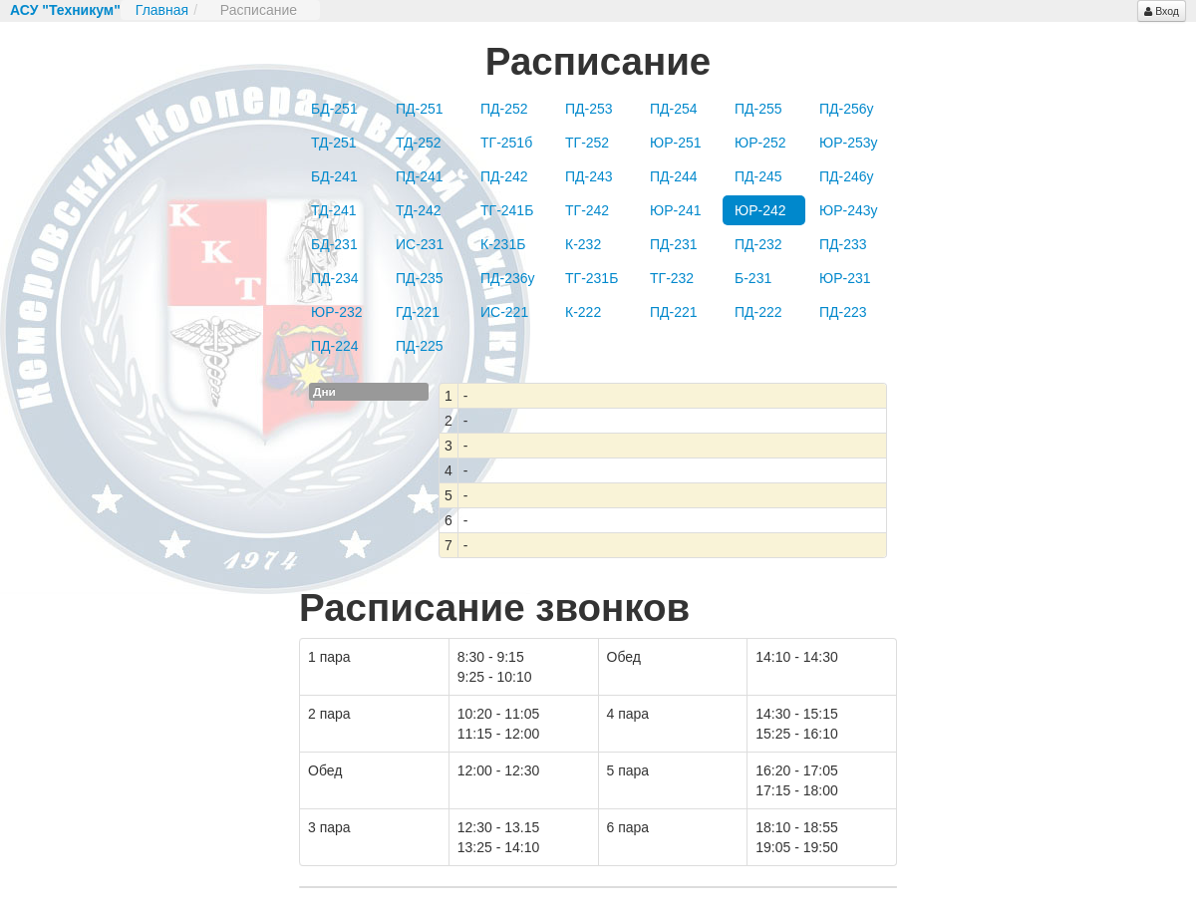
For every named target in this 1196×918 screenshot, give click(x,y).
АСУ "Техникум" (65, 10)
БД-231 (334, 244)
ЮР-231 (845, 278)
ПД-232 (758, 244)
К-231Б (502, 244)
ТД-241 (334, 210)
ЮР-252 (760, 143)
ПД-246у (846, 176)
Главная (162, 10)
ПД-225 (420, 346)
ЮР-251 (676, 143)
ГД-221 (418, 312)
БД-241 (334, 176)
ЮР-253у (848, 143)
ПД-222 (758, 312)
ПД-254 (674, 109)
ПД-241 (420, 176)
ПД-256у (846, 109)
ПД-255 (758, 109)
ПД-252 (504, 109)
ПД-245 (758, 176)
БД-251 (334, 109)
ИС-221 (504, 312)
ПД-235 (420, 278)
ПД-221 (674, 312)
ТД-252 (419, 143)
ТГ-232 (672, 278)
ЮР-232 (337, 312)
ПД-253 (589, 109)
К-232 (583, 244)
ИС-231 (420, 244)
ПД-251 (420, 109)
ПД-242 (504, 176)
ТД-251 (334, 143)
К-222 (583, 312)
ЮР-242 (760, 210)
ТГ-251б (506, 143)
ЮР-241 (676, 210)
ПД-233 (843, 244)
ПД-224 (335, 346)
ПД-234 (335, 278)
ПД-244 (674, 176)
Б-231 (753, 278)
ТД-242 (419, 210)
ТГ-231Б (591, 278)
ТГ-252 (587, 143)
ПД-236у (507, 278)
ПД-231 (674, 244)
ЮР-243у (848, 210)
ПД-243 (589, 176)
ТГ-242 (587, 210)
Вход (1161, 11)
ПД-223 (843, 312)
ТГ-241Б (506, 210)
